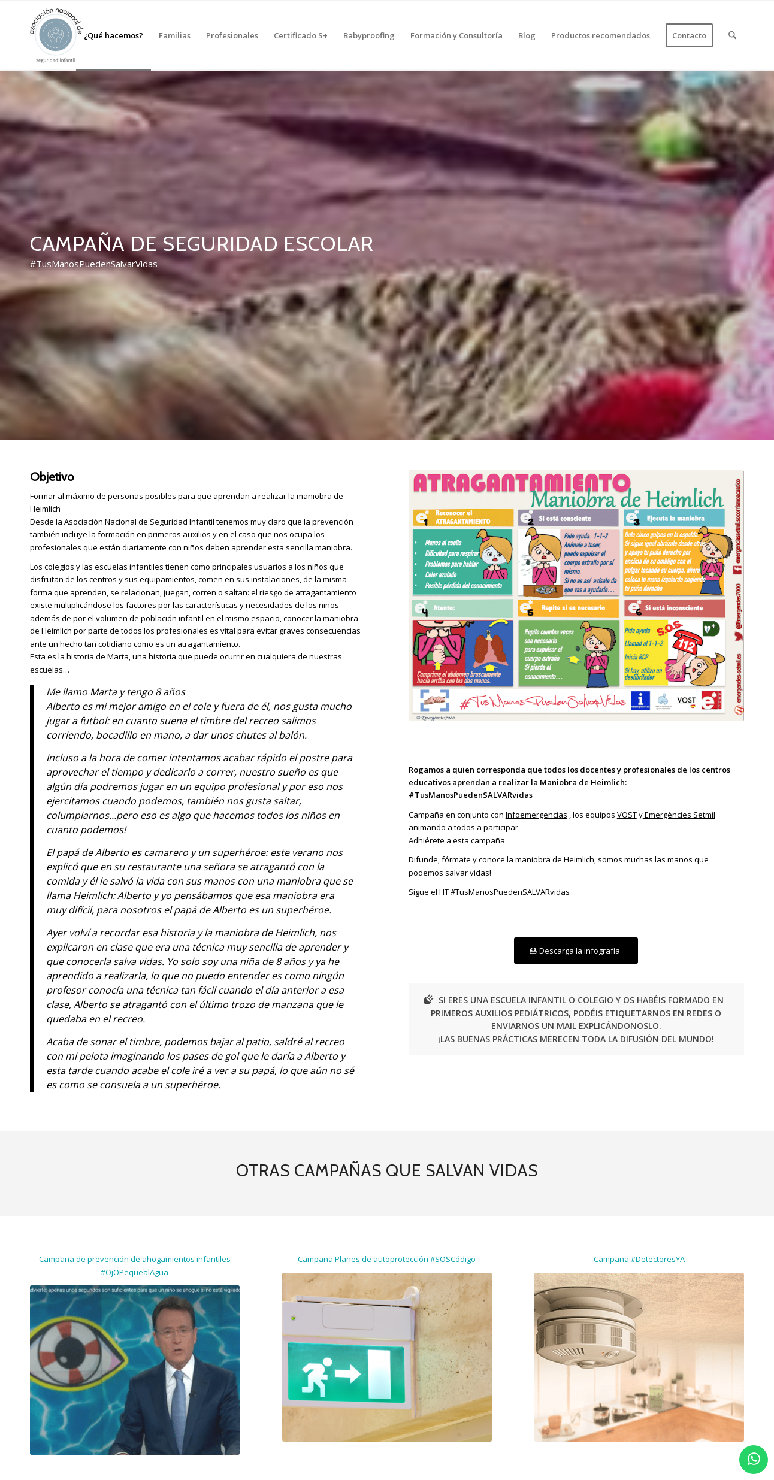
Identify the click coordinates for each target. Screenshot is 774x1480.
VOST (627, 814)
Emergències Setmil (679, 814)
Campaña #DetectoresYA (639, 1259)
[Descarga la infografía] (576, 950)
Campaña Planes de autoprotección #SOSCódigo (387, 1259)
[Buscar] (732, 35)
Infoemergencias (536, 814)
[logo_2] (57, 35)
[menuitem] (113, 35)
